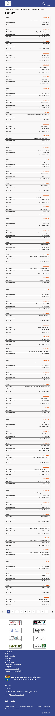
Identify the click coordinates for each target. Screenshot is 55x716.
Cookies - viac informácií (26, 706)
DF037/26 (46, 348)
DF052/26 (46, 183)
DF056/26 (46, 100)
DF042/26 (46, 313)
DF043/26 (46, 277)
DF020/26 (46, 549)
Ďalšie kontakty (10, 701)
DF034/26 (46, 360)
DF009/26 (46, 585)
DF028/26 (46, 490)
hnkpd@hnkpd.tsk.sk (17, 695)
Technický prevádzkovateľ (12, 708)
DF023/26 (46, 478)
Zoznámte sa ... (10, 662)
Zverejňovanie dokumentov (30, 9)
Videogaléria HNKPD (12, 669)
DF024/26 (46, 467)
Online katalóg (10, 656)
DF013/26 (46, 597)
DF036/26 (46, 301)
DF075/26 (46, 17)
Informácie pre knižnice (13, 664)
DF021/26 (46, 538)
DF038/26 (46, 384)
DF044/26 (46, 254)
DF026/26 (46, 502)
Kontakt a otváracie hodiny (14, 671)
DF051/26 (46, 159)
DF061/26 (46, 112)
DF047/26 (46, 266)
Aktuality (8, 658)
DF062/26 (46, 29)
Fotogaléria (9, 667)
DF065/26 (46, 88)
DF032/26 (46, 396)
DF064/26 (46, 76)
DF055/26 (46, 218)
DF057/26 (46, 41)
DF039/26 (46, 325)
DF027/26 (46, 455)
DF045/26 (46, 230)
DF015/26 (46, 561)
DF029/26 (46, 431)
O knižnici (17, 9)
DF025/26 (46, 514)
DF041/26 (46, 289)
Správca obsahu (46, 708)
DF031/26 (46, 407)
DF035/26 (46, 372)
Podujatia (8, 660)
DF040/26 (46, 337)
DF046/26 (46, 242)
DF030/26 (46, 443)
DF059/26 (46, 124)
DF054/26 (46, 195)
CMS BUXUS (47, 713)
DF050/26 (46, 135)
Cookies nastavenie (10, 706)
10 (46, 612)
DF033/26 (46, 419)
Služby (7, 654)
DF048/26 (46, 147)
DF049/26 (46, 206)
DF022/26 (46, 526)
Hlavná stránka (9, 9)
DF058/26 (46, 65)
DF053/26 (46, 171)
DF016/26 (46, 573)
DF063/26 (46, 53)
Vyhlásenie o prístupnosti (43, 706)
